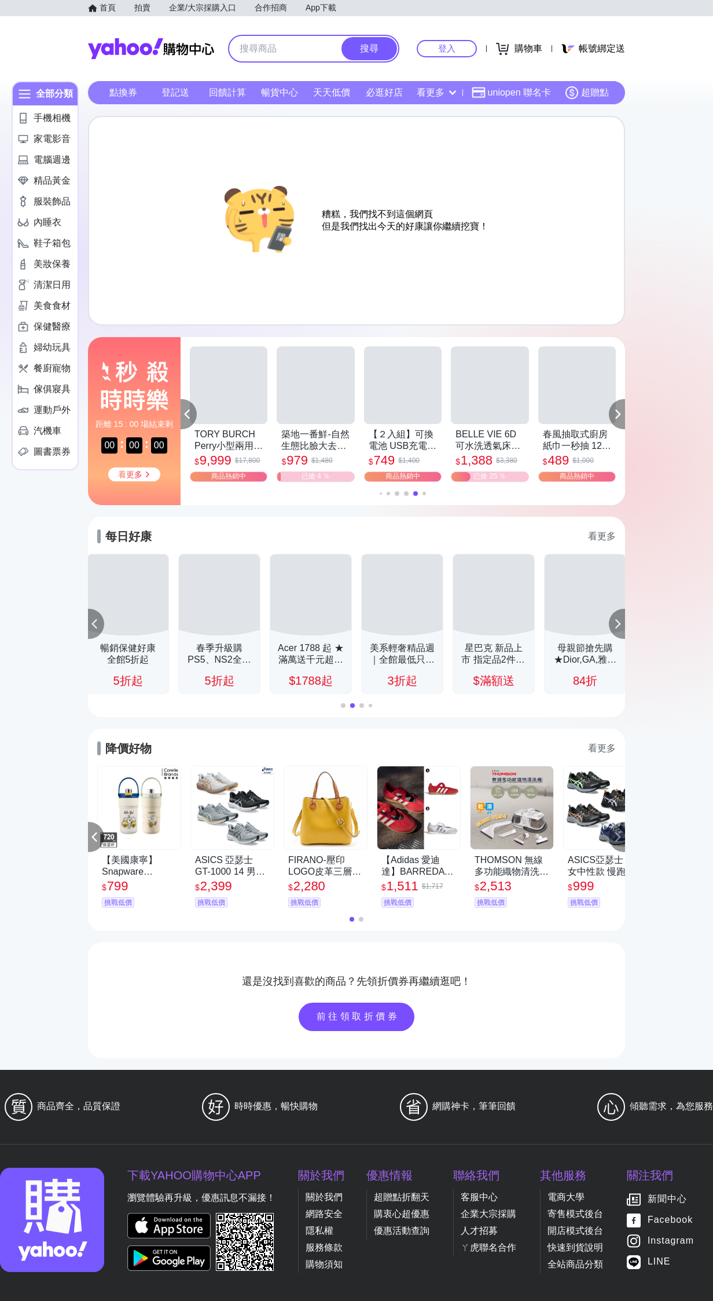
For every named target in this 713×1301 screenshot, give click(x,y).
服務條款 (324, 1247)
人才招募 (479, 1231)
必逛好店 (384, 92)
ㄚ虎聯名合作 (488, 1247)
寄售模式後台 (575, 1214)
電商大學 (566, 1197)
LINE (659, 1262)
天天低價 (331, 92)
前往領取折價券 (358, 1016)
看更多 (436, 92)
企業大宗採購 (488, 1214)
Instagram (671, 1241)
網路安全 (324, 1214)
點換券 (123, 92)
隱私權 (319, 1231)
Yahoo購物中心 (151, 49)
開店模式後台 (575, 1231)
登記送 (175, 92)
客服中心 (479, 1197)
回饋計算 (227, 92)
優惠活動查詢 (401, 1231)
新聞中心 (667, 1199)
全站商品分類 (575, 1264)
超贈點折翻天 (401, 1197)
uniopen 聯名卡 (511, 93)
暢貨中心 (279, 92)
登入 (446, 48)
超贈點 (587, 93)
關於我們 (324, 1197)
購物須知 (324, 1264)
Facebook (670, 1220)
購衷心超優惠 (401, 1214)
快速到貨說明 (575, 1247)
